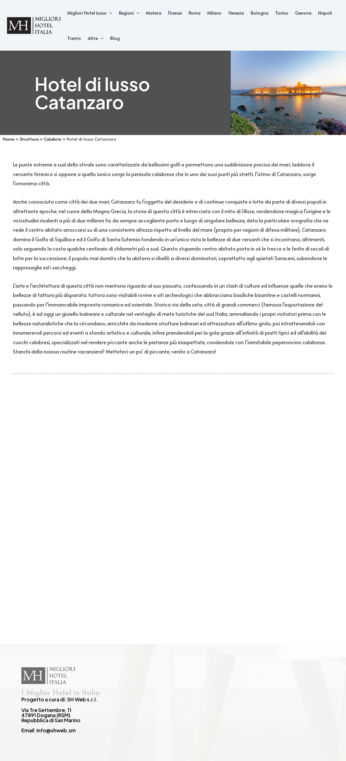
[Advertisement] (173, 485)
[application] (109, 12)
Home (8, 139)
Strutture (29, 139)
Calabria (52, 139)
